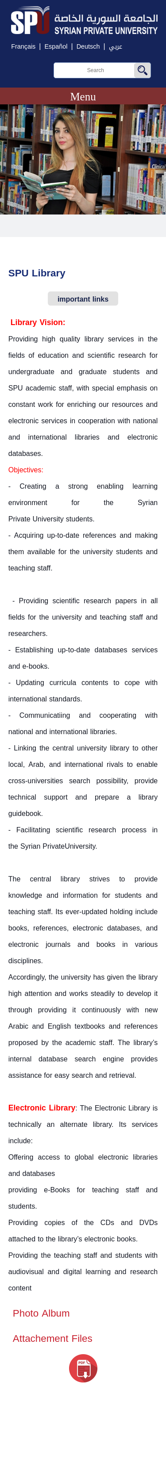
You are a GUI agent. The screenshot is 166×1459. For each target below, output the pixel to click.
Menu (83, 97)
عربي (115, 47)
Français (23, 47)
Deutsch (88, 47)
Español (55, 47)
